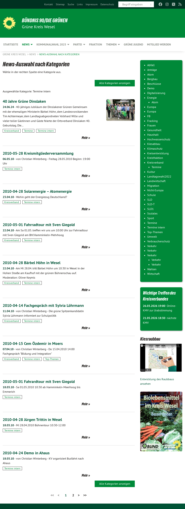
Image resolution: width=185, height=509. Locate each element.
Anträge (152, 70)
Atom (150, 74)
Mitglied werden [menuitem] (159, 44)
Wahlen (151, 269)
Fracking (152, 121)
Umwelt (152, 236)
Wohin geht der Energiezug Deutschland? (35, 197)
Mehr (85, 138)
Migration (153, 185)
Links (80, 4)
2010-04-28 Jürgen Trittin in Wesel (35, 419)
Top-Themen (52, 359)
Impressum (92, 4)
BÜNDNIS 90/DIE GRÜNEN (47, 20)
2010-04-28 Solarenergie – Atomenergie (40, 191)
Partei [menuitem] (77, 44)
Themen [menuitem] (111, 44)
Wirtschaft (153, 274)
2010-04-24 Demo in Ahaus (29, 453)
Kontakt (48, 4)
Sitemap (60, 4)
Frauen (151, 125)
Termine (28, 130)
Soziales (152, 213)
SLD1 (150, 209)
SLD (149, 199)
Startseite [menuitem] (10, 44)
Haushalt (152, 134)
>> (85, 495)
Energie (152, 97)
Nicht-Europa (155, 190)
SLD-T (151, 204)
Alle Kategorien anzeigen (114, 83)
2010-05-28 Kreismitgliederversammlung (41, 153)
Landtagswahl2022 (159, 176)
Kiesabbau (153, 144)
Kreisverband (11, 130)
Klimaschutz (154, 148)
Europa (151, 107)
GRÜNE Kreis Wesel (15, 54)
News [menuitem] (25, 44)
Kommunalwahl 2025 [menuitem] (51, 44)
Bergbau (152, 79)
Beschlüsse (154, 83)
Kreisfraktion (155, 158)
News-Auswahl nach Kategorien (59, 54)
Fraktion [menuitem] (95, 44)
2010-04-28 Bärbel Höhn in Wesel (35, 262)
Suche (71, 4)
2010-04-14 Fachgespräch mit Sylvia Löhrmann (47, 305)
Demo (150, 88)
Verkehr (151, 246)
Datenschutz (107, 4)
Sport (150, 218)
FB (148, 116)
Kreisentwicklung (158, 153)
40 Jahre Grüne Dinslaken (26, 101)
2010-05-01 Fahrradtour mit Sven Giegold (42, 224)
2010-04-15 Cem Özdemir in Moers (35, 343)
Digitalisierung (156, 93)
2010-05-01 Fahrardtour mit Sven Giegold (42, 381)
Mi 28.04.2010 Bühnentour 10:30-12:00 (34, 425)
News (32, 54)
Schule (151, 195)
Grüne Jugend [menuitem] (133, 44)
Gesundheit (154, 130)
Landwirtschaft (156, 181)
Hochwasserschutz (158, 139)
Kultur (151, 172)
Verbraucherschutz (158, 241)
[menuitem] (48, 4)
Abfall (151, 65)
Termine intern (46, 130)
